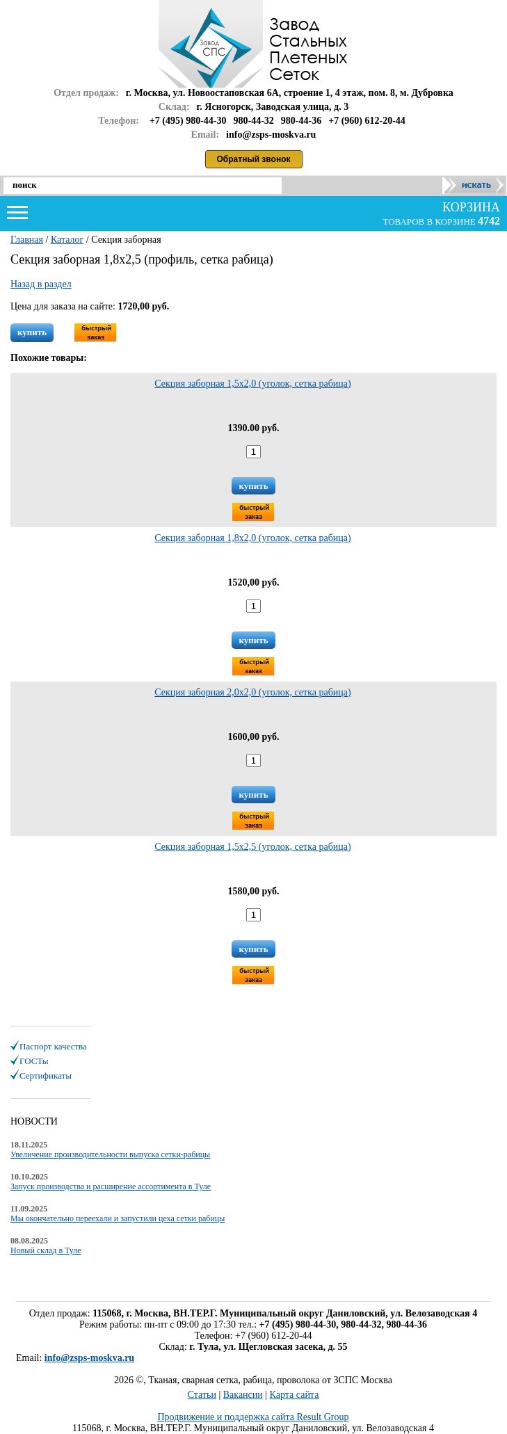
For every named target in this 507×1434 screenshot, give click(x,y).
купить (32, 332)
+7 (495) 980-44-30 (188, 120)
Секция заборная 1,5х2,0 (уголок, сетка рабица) (252, 383)
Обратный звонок (254, 159)
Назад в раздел (41, 284)
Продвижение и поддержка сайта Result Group (253, 1417)
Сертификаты (45, 1075)
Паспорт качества (53, 1046)
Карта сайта (294, 1394)
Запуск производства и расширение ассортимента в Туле (110, 1186)
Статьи (202, 1394)
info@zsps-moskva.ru (89, 1358)
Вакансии (243, 1394)
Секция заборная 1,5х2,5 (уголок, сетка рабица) (252, 846)
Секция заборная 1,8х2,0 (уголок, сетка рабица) (252, 538)
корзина (470, 207)
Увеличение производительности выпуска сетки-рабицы (110, 1154)
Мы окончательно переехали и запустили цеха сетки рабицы (117, 1218)
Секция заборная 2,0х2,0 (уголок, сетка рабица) (252, 692)
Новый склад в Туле (45, 1250)
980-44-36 (301, 120)
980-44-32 (254, 120)
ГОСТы (33, 1061)
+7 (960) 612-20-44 (366, 120)
